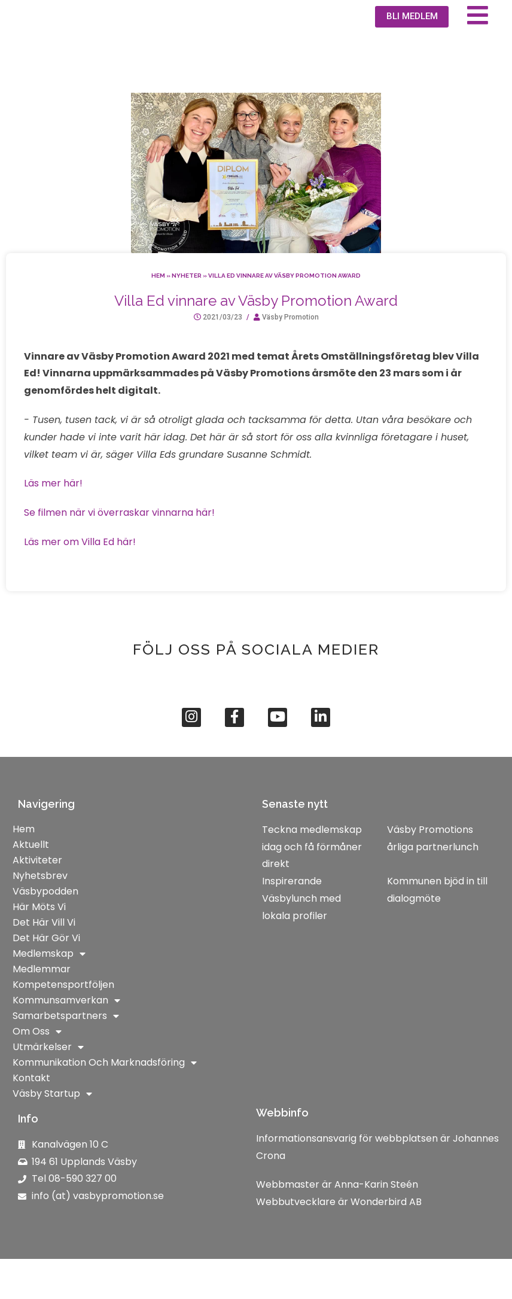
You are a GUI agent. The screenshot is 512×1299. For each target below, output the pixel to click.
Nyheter (187, 312)
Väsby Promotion (290, 353)
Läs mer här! (53, 520)
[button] (408, 35)
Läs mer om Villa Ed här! (80, 578)
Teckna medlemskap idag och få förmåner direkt (312, 887)
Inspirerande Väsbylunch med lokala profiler (301, 938)
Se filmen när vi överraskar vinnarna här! (119, 549)
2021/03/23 (222, 353)
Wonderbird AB (386, 1242)
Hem (158, 312)
